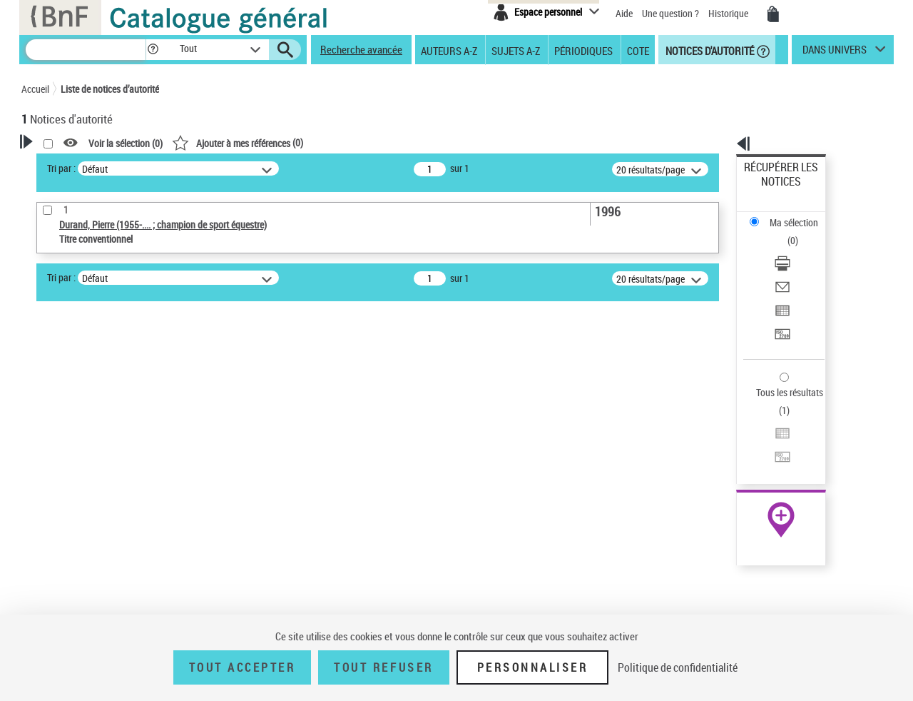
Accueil (35, 89)
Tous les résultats (780, 305)
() (420, 142)
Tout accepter (242, 667)
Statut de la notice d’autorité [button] (98, 509)
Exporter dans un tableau (796, 249)
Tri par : (244, 168)
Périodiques (583, 50)
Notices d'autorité (708, 50)
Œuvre (54, 466)
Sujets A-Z (515, 50)
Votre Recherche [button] (80, 165)
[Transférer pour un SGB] (800, 266)
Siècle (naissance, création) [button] (96, 604)
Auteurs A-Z (449, 50)
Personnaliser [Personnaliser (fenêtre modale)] (532, 667)
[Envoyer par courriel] (800, 232)
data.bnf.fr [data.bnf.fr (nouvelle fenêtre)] (735, 437)
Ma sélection (771, 189)
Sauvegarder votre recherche (110, 390)
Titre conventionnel (87, 487)
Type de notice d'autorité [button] (90, 443)
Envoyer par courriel (786, 231)
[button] (152, 49)
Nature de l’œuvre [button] (74, 532)
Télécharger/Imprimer (789, 214)
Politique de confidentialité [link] (678, 667)
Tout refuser (383, 667)
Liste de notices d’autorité (110, 89)
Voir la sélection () (309, 143)
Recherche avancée (361, 49)
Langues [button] (54, 556)
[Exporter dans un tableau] (800, 249)
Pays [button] (46, 580)
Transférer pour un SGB (792, 266)
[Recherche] (86, 49)
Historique (729, 13)
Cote (638, 50)
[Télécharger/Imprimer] (800, 215)
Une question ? (670, 13)
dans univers (834, 52)
